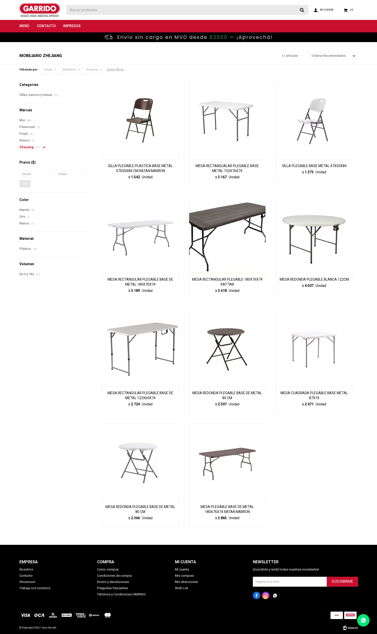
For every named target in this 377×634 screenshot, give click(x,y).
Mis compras (184, 575)
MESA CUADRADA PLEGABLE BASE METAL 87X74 (314, 396)
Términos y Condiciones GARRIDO (121, 594)
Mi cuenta (182, 569)
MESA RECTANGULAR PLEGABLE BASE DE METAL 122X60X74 (140, 396)
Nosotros (26, 569)
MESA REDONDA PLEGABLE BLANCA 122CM (314, 279)
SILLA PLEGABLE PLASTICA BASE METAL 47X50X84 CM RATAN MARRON (140, 169)
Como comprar (108, 569)
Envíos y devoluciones (113, 581)
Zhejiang (92, 69)
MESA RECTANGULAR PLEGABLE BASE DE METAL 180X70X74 (140, 282)
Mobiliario (69, 69)
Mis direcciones (186, 581)
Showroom (27, 581)
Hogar (48, 69)
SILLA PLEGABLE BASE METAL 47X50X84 (314, 166)
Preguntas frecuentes (112, 588)
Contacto (46, 26)
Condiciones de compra (114, 575)
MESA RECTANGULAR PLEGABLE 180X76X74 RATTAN (227, 282)
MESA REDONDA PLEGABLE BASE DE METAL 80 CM (227, 396)
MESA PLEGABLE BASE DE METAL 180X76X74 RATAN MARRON (227, 509)
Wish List (181, 588)
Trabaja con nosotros (34, 588)
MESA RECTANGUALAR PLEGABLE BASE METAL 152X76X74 (227, 169)
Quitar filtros (115, 69)
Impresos (72, 26)
